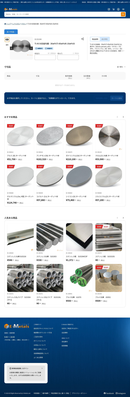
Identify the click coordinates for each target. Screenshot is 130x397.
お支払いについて (40, 345)
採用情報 (65, 346)
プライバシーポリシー (79, 393)
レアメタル (16, 24)
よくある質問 (38, 357)
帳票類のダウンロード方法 (43, 332)
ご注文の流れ (38, 337)
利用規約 (37, 393)
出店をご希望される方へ (70, 328)
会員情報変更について (41, 353)
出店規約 (65, 332)
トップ (8, 24)
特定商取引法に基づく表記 (60, 393)
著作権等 (45, 393)
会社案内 (65, 341)
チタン (23, 24)
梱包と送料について (40, 349)
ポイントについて (40, 341)
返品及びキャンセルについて (43, 328)
